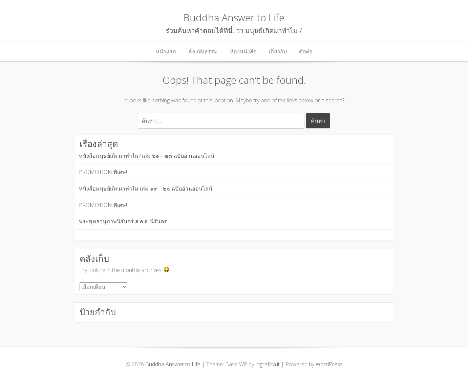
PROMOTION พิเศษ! (103, 172)
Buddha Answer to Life (234, 17)
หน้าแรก (166, 51)
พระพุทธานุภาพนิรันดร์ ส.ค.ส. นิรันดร (123, 221)
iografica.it (267, 364)
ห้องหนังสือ (243, 51)
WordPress (329, 364)
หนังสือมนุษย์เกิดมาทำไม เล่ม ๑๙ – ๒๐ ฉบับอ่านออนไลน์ (145, 188)
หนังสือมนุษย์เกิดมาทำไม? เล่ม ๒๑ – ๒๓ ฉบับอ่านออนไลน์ (146, 155)
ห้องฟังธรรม (203, 51)
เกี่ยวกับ (278, 51)
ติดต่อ (306, 51)
